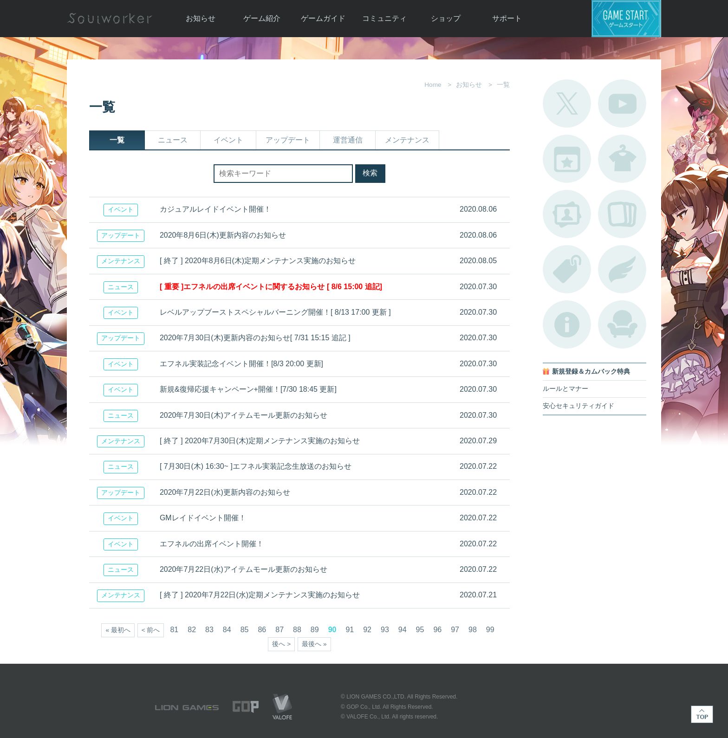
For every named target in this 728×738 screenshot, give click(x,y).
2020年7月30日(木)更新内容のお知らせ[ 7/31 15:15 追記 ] (255, 338)
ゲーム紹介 (261, 18)
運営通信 (348, 140)
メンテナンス (407, 140)
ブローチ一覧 (622, 269)
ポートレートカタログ (567, 214)
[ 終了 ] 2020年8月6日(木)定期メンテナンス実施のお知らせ (258, 261)
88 (297, 630)
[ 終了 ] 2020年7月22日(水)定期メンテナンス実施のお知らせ (260, 595)
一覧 (117, 140)
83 (209, 630)
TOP (702, 714)
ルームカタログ (622, 324)
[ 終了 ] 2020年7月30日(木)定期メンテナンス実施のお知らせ (260, 441)
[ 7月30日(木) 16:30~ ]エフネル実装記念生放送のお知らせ (255, 466)
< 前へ (151, 630)
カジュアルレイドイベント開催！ (215, 209)
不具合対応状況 (567, 324)
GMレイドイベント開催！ (203, 518)
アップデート (288, 140)
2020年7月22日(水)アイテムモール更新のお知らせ (243, 569)
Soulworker (109, 18)
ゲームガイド (323, 18)
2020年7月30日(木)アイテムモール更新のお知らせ (243, 415)
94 (402, 630)
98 (472, 630)
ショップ (446, 18)
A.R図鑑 (622, 214)
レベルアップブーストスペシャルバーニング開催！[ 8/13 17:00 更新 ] (275, 312)
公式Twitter (567, 103)
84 (227, 630)
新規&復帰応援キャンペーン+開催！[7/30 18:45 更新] (248, 389)
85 (244, 630)
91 (349, 630)
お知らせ (200, 18)
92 (367, 630)
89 (315, 630)
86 (262, 630)
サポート (507, 18)
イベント (228, 140)
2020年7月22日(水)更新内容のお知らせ (225, 492)
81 (174, 630)
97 (455, 630)
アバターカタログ (622, 159)
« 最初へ (117, 630)
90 (332, 630)
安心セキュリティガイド (578, 405)
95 (420, 630)
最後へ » (314, 644)
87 (279, 630)
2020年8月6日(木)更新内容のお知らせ (223, 235)
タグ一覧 (567, 269)
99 (490, 630)
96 (437, 630)
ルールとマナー (565, 388)
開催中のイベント (567, 159)
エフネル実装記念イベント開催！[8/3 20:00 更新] (241, 364)
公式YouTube (622, 103)
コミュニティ (384, 18)
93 (385, 630)
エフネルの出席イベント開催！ (212, 544)
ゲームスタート (626, 18)
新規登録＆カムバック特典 (591, 371)
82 (192, 630)
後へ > (281, 644)
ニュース (173, 140)
